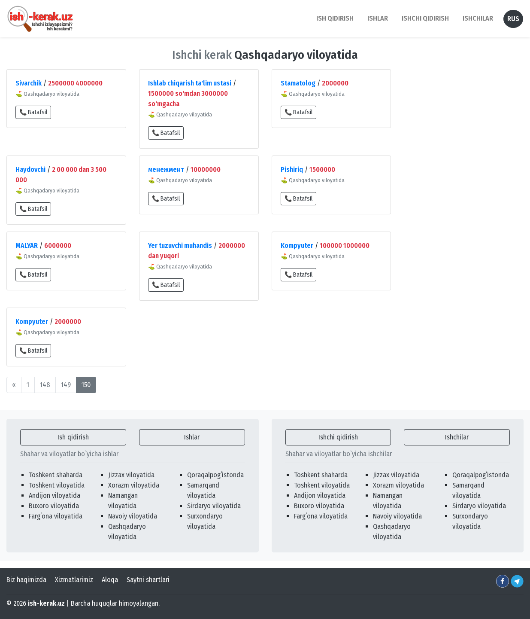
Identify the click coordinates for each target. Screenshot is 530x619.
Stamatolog (298, 83)
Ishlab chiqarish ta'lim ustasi (189, 83)
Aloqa (110, 580)
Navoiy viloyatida (132, 516)
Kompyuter (297, 245)
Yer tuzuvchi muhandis (180, 245)
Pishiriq (292, 169)
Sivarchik (28, 83)
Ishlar (192, 437)
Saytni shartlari (148, 580)
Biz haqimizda (26, 580)
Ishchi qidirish (425, 18)
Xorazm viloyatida (133, 485)
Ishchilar (457, 437)
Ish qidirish (73, 437)
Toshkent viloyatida (57, 485)
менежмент (166, 169)
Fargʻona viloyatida (55, 516)
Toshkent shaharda (55, 475)
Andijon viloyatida (54, 495)
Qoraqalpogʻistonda (215, 475)
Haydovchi (30, 169)
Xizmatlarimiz (74, 580)
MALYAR (26, 245)
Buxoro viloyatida (54, 506)
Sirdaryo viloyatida (214, 506)
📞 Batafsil (33, 112)
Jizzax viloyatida (131, 475)
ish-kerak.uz (46, 603)
